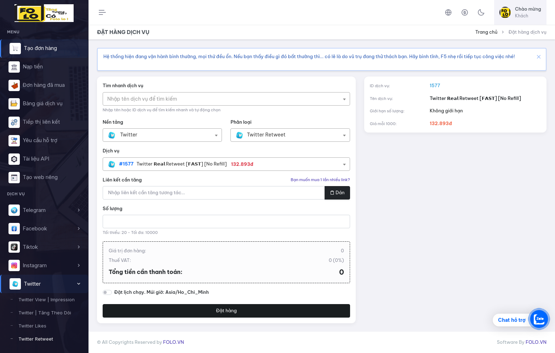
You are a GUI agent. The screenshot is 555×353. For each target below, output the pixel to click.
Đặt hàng (226, 310)
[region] (44, 184)
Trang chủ (486, 32)
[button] (44, 210)
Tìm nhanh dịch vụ (123, 85)
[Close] (538, 57)
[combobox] (226, 99)
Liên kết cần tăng (122, 180)
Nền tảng (113, 122)
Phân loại (240, 122)
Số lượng (112, 208)
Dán (337, 192)
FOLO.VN (173, 342)
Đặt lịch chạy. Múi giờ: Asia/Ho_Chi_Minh (161, 292)
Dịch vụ (111, 150)
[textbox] (145, 99)
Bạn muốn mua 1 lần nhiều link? (320, 179)
